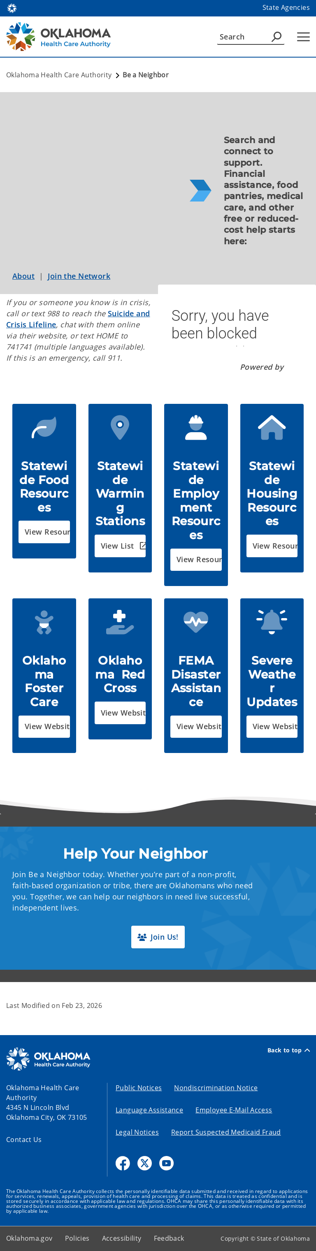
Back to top (288, 1050)
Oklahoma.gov (29, 1238)
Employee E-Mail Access (233, 1109)
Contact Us (24, 1139)
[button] (44, 532)
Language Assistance (149, 1109)
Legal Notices (137, 1132)
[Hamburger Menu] (303, 36)
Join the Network (79, 276)
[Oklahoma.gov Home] (12, 8)
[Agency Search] (276, 36)
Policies (77, 1238)
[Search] (251, 36)
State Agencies (286, 7)
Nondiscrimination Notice (216, 1087)
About (23, 276)
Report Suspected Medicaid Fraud (226, 1132)
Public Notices (139, 1087)
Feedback (169, 1238)
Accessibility (122, 1238)
